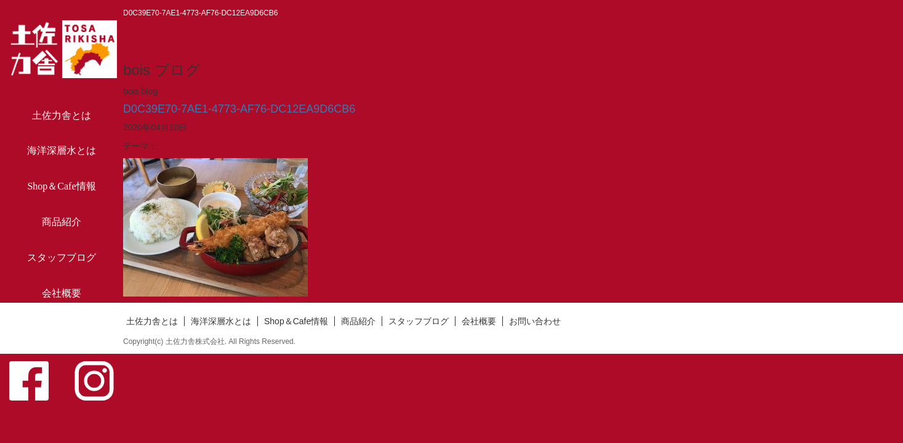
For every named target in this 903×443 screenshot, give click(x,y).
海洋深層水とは (61, 150)
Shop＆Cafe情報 (61, 186)
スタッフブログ (61, 257)
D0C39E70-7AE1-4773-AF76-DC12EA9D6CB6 (239, 109)
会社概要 (61, 293)
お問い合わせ (61, 329)
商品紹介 (61, 222)
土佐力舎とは (61, 115)
